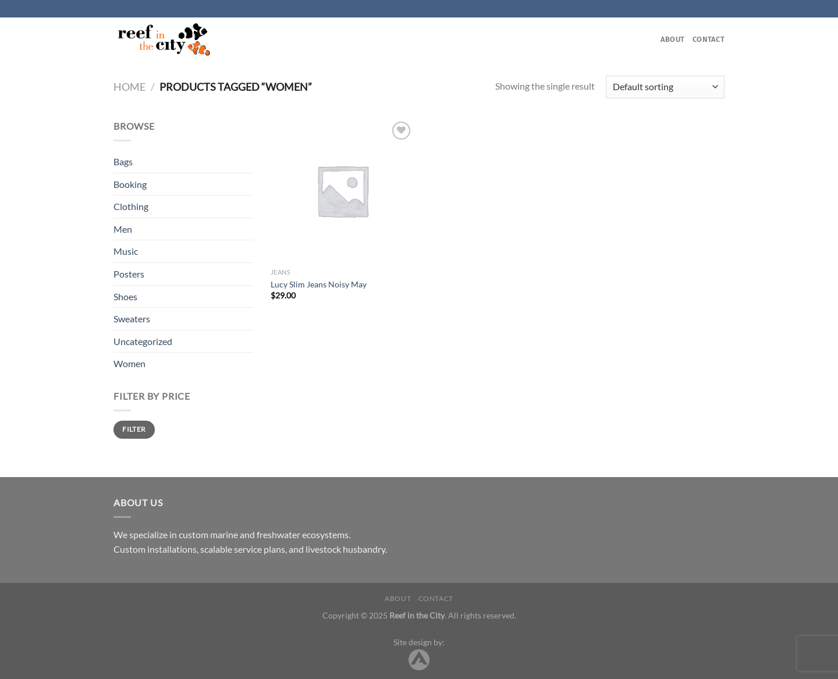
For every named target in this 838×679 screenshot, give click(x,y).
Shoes (125, 296)
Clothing (130, 206)
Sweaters (131, 318)
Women (129, 363)
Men (122, 228)
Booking (130, 184)
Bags (123, 161)
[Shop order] (665, 87)
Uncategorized (142, 341)
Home (129, 86)
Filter (133, 429)
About (672, 39)
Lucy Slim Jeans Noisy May (319, 284)
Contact (709, 39)
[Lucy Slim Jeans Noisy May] (342, 190)
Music (125, 251)
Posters (128, 273)
